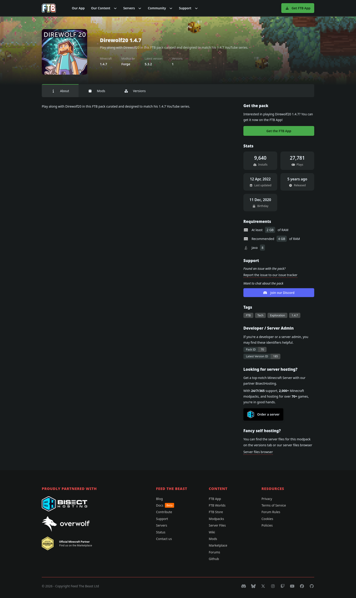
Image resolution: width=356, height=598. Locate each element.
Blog (159, 499)
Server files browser (258, 452)
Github (214, 559)
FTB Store (216, 512)
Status (160, 532)
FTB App (215, 499)
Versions (135, 91)
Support (162, 519)
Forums (214, 552)
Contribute (164, 512)
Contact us (164, 539)
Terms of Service (274, 505)
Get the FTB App (278, 131)
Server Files (217, 525)
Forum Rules (271, 512)
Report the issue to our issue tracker (270, 275)
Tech (260, 315)
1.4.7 (295, 315)
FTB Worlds (217, 505)
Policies (267, 525)
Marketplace (218, 545)
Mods (96, 91)
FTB (248, 315)
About (60, 91)
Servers (161, 525)
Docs (165, 505)
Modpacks (216, 519)
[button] (104, 8)
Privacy (267, 499)
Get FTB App (297, 8)
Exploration (277, 315)
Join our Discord (278, 292)
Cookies (267, 519)
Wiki (212, 532)
